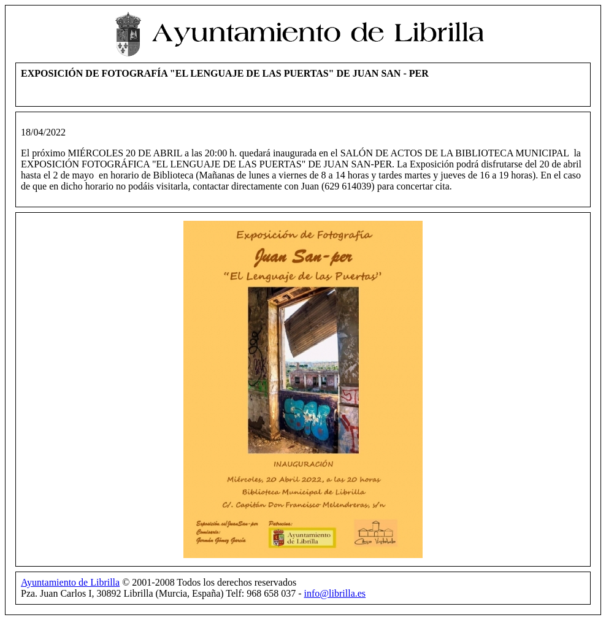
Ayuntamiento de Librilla (70, 582)
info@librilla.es (335, 593)
